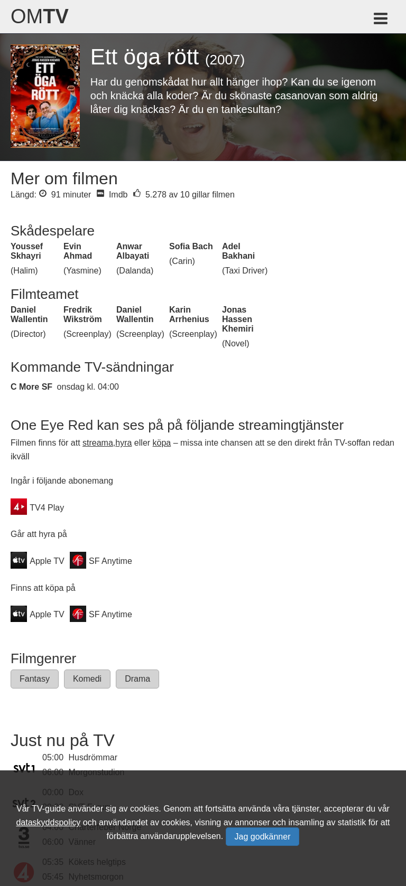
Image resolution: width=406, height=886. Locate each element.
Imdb (111, 194)
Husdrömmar (93, 757)
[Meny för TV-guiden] (381, 20)
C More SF (31, 386)
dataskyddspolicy (48, 822)
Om (40, 16)
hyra (123, 442)
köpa (162, 442)
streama (97, 442)
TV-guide (49, 808)
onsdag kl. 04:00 (88, 386)
